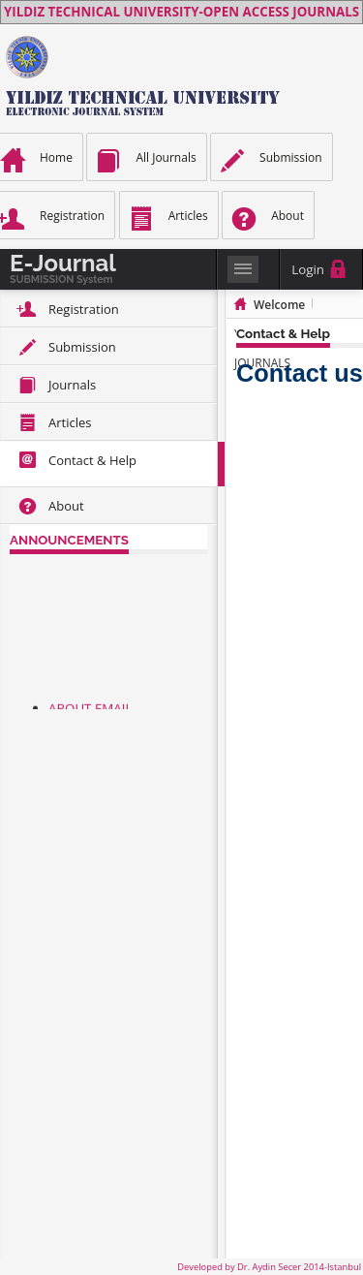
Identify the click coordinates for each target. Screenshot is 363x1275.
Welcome (279, 304)
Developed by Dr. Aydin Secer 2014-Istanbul (269, 1266)
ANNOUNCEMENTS (69, 539)
